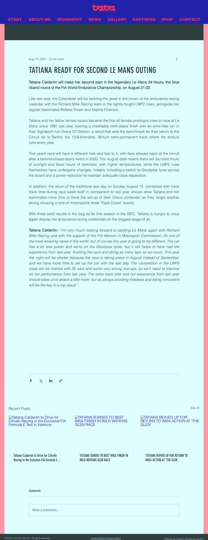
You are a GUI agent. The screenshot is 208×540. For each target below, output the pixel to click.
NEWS (71, 32)
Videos (90, 32)
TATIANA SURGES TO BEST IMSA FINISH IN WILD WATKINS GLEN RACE (104, 457)
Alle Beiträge (19, 32)
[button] (194, 32)
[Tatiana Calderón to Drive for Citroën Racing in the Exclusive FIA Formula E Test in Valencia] (38, 432)
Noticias (110, 32)
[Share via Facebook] (31, 381)
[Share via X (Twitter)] (41, 381)
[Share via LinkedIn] (51, 381)
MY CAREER (48, 32)
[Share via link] (61, 381)
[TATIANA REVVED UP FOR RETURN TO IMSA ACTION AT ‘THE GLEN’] (170, 432)
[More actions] (176, 59)
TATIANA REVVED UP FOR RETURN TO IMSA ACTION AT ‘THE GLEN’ (166, 457)
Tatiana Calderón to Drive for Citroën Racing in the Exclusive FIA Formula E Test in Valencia (35, 457)
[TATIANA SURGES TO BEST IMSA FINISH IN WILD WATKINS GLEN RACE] (104, 432)
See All (195, 408)
